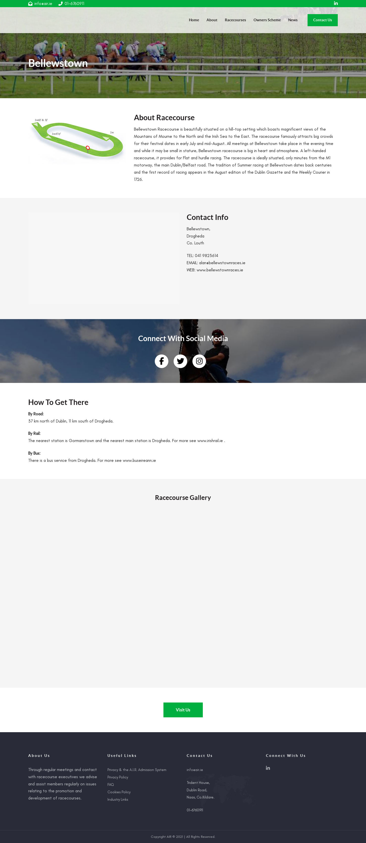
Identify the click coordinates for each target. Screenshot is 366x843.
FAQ (110, 784)
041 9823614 (206, 255)
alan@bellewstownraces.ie (222, 262)
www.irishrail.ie (210, 440)
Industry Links (117, 799)
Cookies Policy (119, 792)
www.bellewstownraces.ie (220, 269)
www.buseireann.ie (139, 460)
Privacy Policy (117, 777)
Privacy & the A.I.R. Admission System (136, 770)
